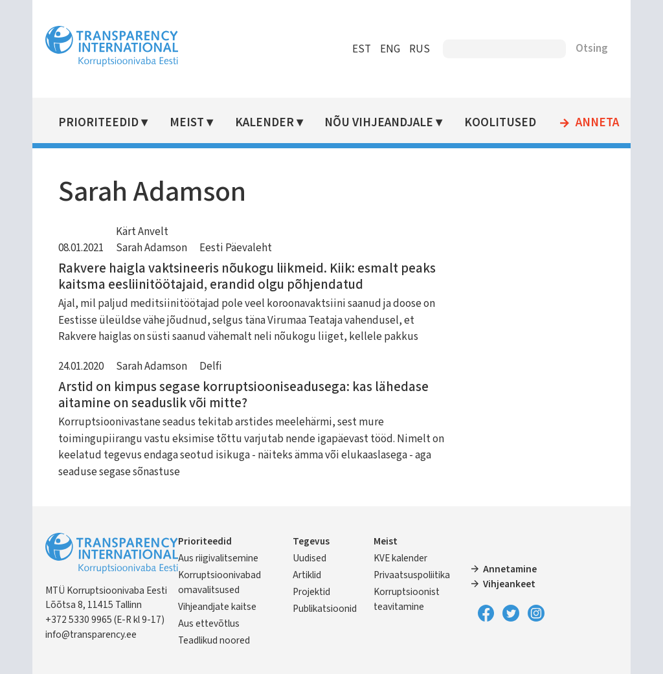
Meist (188, 123)
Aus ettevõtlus (210, 623)
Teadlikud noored (215, 640)
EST (360, 49)
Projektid (311, 591)
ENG (389, 49)
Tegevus (311, 541)
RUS (418, 49)
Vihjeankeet (509, 584)
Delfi (212, 366)
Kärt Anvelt (143, 232)
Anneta (598, 123)
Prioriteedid (100, 123)
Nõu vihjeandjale (380, 123)
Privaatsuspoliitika (412, 574)
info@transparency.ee (92, 634)
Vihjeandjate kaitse (218, 606)
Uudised (309, 558)
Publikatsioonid (325, 608)
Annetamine (510, 569)
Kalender (265, 123)
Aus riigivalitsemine (219, 558)
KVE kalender (400, 558)
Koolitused (501, 123)
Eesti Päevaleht (237, 248)
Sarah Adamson (152, 248)
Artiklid (307, 574)
